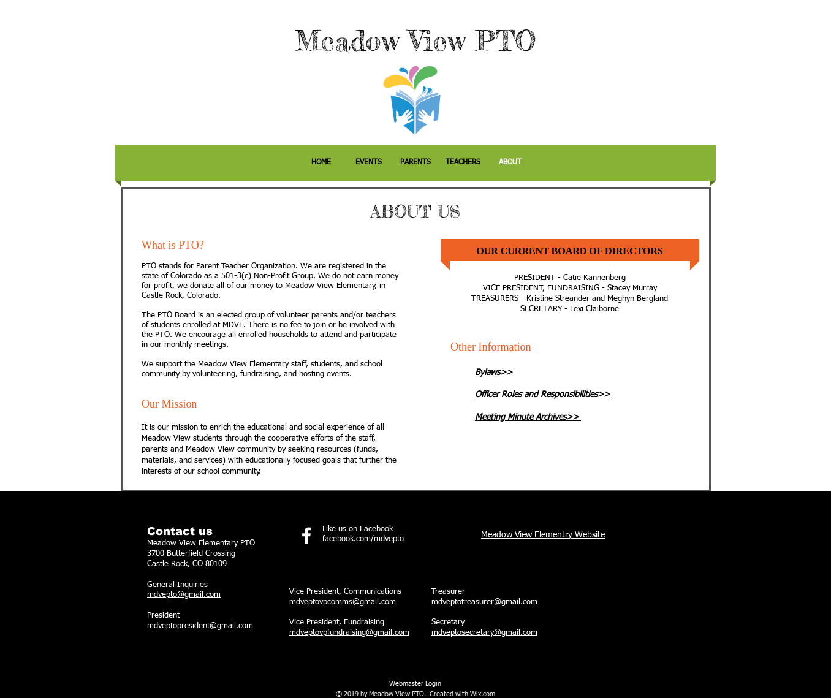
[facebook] (306, 536)
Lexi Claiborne (594, 309)
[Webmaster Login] (415, 684)
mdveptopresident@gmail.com (200, 626)
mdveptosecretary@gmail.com (484, 633)
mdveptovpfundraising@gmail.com (349, 633)
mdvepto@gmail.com (184, 595)
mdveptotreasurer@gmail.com (484, 602)
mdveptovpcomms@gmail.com (342, 602)
